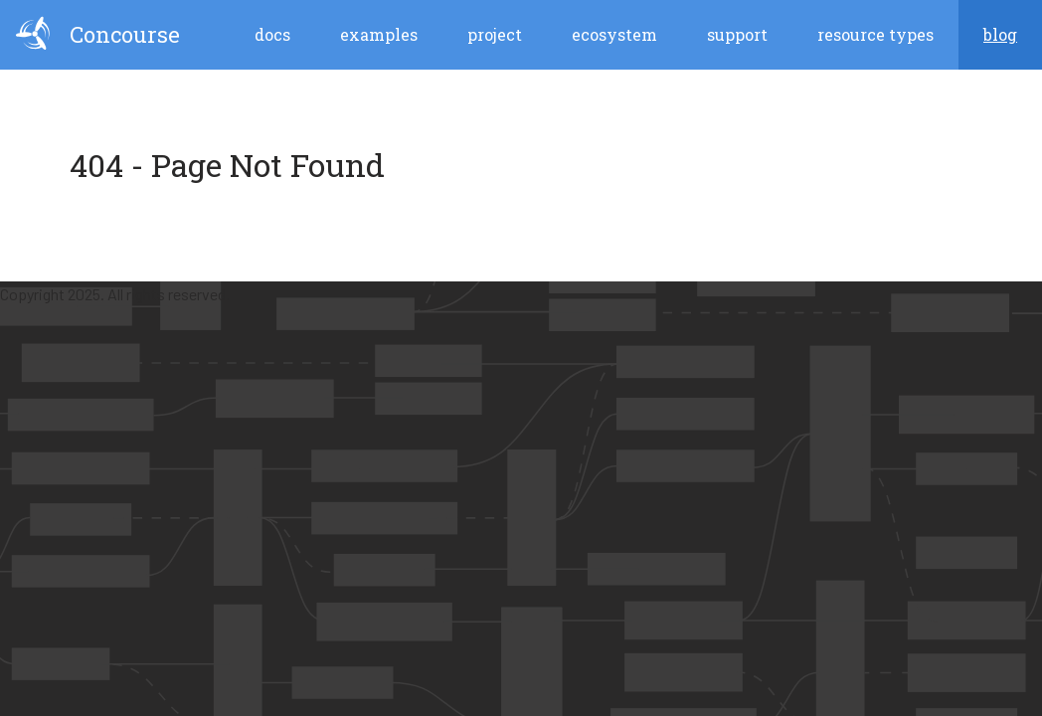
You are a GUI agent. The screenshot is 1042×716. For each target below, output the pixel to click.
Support (737, 34)
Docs (272, 34)
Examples (379, 34)
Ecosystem (614, 34)
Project (494, 34)
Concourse (98, 33)
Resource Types (875, 34)
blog (1000, 34)
